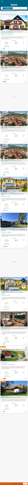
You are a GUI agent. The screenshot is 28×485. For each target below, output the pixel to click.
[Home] (14, 4)
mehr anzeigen (14, 40)
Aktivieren (25, 483)
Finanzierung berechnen (6, 46)
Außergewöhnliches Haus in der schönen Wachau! (11, 67)
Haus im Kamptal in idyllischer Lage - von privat (10, 397)
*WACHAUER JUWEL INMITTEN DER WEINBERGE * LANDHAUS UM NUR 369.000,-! (12, 32)
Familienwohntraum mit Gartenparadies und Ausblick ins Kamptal (12, 293)
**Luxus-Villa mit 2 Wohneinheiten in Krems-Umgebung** (12, 328)
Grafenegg (2, 469)
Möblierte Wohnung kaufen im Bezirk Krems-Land (8, 459)
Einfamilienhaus (4, 362)
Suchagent (20, 8)
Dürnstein (2, 467)
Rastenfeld (2, 471)
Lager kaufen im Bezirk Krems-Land (6, 461)
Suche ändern (7, 8)
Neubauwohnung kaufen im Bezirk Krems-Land (8, 457)
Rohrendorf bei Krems (4, 473)
